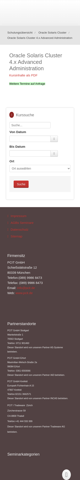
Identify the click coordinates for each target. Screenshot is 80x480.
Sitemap (16, 236)
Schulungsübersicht (19, 32)
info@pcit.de (26, 288)
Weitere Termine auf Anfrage (27, 83)
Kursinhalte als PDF (23, 75)
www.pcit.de (24, 293)
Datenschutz (19, 229)
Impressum (18, 216)
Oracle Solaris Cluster (52, 32)
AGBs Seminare (22, 223)
